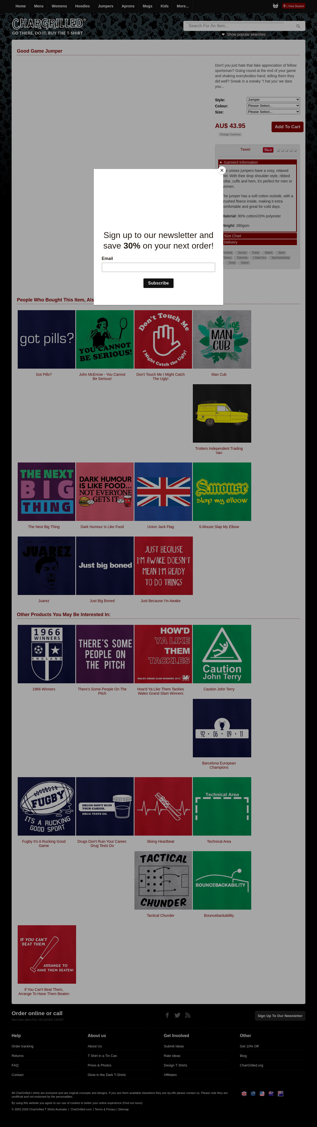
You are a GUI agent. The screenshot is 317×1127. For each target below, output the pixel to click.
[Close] (222, 170)
